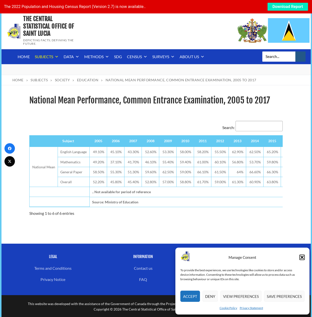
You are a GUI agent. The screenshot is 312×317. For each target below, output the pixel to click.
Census (137, 56)
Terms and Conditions (53, 268)
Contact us (143, 268)
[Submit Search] (300, 56)
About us (192, 56)
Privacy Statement (251, 308)
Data (71, 56)
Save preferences (284, 296)
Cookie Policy (228, 308)
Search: (252, 127)
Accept (190, 296)
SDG (118, 56)
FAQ (143, 279)
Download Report (288, 6)
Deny (210, 296)
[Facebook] (9, 148)
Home (24, 56)
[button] (302, 257)
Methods (96, 56)
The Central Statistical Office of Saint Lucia (48, 26)
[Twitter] (9, 161)
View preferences (241, 296)
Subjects (47, 56)
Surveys (163, 56)
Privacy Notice (52, 279)
